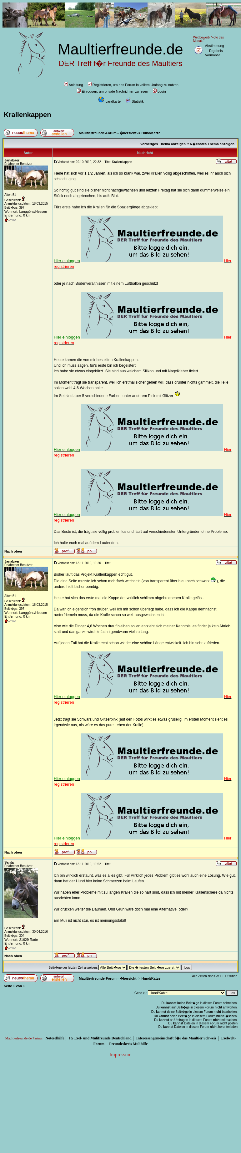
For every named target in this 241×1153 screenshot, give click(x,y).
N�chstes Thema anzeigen (212, 144)
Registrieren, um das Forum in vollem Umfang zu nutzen (133, 85)
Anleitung (73, 85)
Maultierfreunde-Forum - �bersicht (107, 133)
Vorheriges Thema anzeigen (163, 144)
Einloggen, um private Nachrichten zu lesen (112, 91)
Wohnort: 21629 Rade (21, 939)
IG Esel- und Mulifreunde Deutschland (100, 1038)
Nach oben (13, 551)
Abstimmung (214, 46)
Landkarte (109, 101)
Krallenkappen (27, 115)
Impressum (120, 1054)
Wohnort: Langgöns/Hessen (25, 211)
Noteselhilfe (55, 1038)
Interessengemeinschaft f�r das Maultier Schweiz (176, 1038)
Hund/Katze (151, 133)
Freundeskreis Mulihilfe (128, 1044)
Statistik (134, 101)
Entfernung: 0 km (17, 215)
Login (159, 91)
